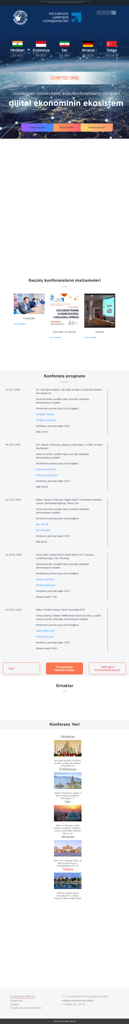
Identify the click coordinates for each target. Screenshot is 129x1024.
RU (99, 12)
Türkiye (111, 50)
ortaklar (14, 1004)
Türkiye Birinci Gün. (45, 630)
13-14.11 (17, 55)
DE (109, 12)
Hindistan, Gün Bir (45, 414)
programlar (16, 1000)
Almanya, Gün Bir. (45, 579)
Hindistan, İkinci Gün (46, 420)
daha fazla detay (20, 324)
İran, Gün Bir (42, 524)
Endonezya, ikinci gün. (47, 475)
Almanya (88, 50)
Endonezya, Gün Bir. (46, 469)
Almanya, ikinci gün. (46, 585)
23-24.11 (64, 55)
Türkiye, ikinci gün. (45, 636)
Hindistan (17, 50)
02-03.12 (88, 55)
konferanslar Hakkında (22, 996)
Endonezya (41, 50)
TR (113, 12)
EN (104, 12)
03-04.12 (111, 55)
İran (64, 50)
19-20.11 (41, 55)
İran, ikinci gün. (43, 530)
